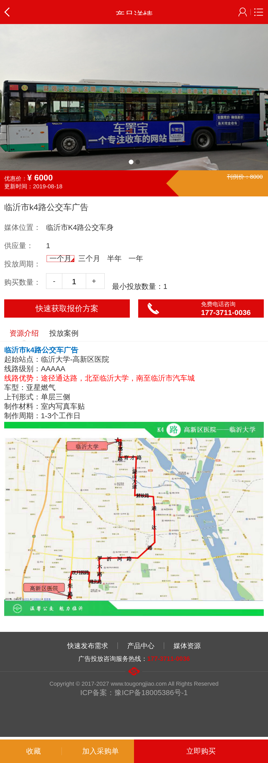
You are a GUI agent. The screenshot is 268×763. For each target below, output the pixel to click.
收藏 (33, 751)
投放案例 (64, 333)
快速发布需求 (87, 645)
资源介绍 (24, 335)
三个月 (89, 258)
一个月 (61, 258)
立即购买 (201, 751)
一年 (136, 258)
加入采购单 (100, 751)
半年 (114, 258)
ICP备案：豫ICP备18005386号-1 (134, 693)
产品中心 (140, 645)
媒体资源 (187, 645)
